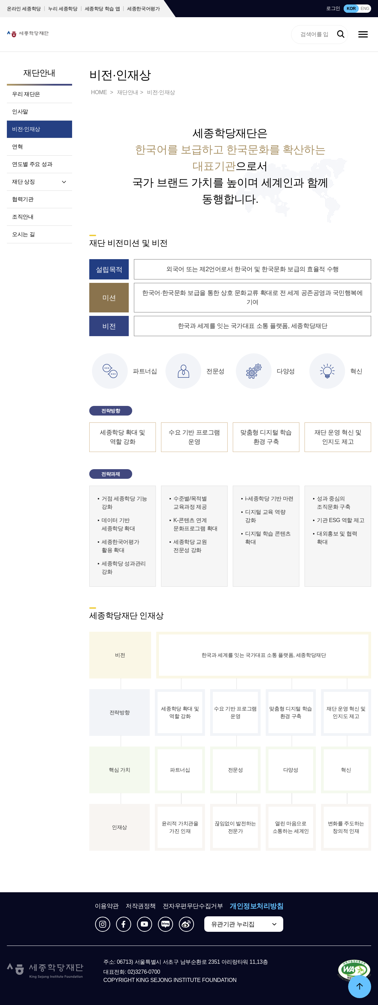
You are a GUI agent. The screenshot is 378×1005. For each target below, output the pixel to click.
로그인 (333, 8)
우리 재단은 (26, 94)
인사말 (20, 111)
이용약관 (107, 906)
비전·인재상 (26, 129)
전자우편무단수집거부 (193, 906)
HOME (99, 92)
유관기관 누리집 (233, 924)
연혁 (17, 147)
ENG (364, 8)
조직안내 (22, 217)
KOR (351, 8)
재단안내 (39, 72)
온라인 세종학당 (24, 8)
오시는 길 (23, 234)
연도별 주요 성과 (32, 164)
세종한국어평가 (143, 8)
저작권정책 (141, 906)
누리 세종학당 (62, 8)
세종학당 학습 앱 (102, 8)
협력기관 (22, 199)
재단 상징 (23, 182)
